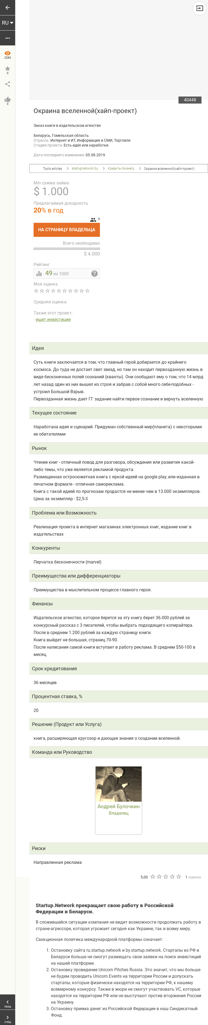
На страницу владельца (69, 227)
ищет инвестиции (53, 319)
